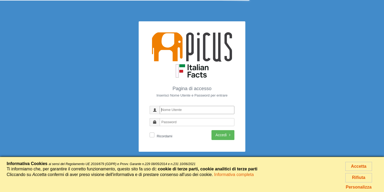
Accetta (358, 166)
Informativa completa (234, 174)
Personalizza (359, 187)
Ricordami (165, 136)
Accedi (222, 135)
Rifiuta (358, 177)
